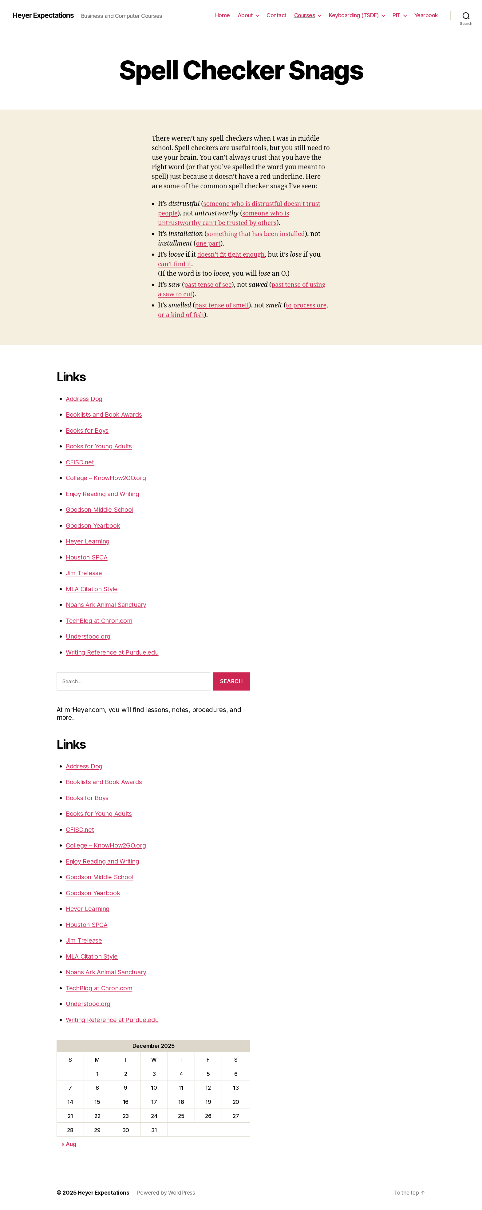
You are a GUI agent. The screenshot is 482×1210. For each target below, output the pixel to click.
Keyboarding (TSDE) (354, 15)
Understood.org (89, 636)
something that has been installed (258, 234)
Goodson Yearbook (94, 525)
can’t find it (175, 264)
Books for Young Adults (101, 446)
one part (209, 243)
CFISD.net (81, 462)
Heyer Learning (89, 541)
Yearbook (426, 15)
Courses (304, 15)
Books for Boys (88, 430)
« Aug (68, 1144)
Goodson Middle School (101, 509)
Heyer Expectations (45, 15)
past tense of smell (223, 305)
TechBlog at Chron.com (101, 620)
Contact (276, 15)
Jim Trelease (85, 573)
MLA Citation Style (93, 589)
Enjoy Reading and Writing (105, 494)
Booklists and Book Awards (106, 414)
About (245, 15)
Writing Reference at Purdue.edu (114, 652)
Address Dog (85, 399)
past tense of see (209, 285)
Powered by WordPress (166, 1192)
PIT (397, 15)
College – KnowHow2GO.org (108, 478)
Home (222, 15)
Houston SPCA (88, 557)
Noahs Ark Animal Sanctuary (109, 604)
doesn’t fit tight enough (232, 254)
